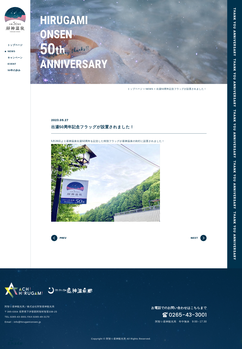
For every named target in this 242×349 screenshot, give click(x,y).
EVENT (12, 63)
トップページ (15, 45)
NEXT (194, 238)
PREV (63, 238)
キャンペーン (15, 57)
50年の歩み (14, 70)
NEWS (11, 51)
